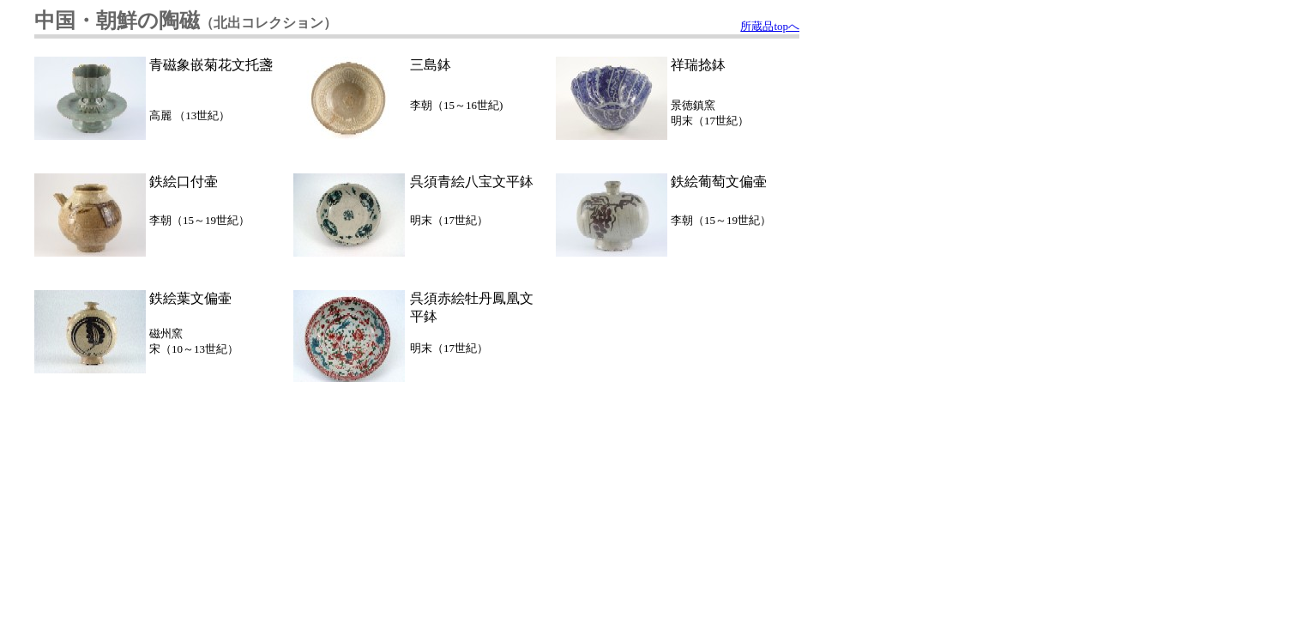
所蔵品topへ (769, 26)
